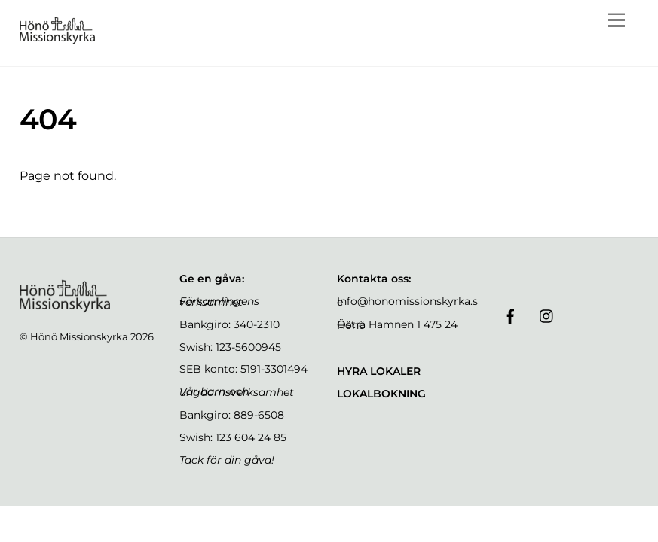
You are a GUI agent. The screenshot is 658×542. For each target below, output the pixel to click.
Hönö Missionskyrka (79, 336)
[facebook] (510, 314)
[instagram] (547, 314)
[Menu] (616, 20)
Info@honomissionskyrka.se (407, 301)
